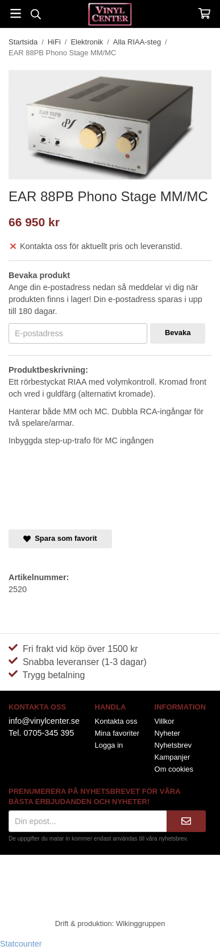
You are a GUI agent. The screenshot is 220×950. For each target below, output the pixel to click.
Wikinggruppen (140, 923)
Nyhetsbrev (173, 745)
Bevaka (177, 332)
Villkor (165, 721)
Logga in (109, 745)
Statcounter (21, 943)
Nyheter (167, 733)
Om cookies (174, 769)
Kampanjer (172, 757)
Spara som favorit (60, 538)
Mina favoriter (117, 733)
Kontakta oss (116, 721)
